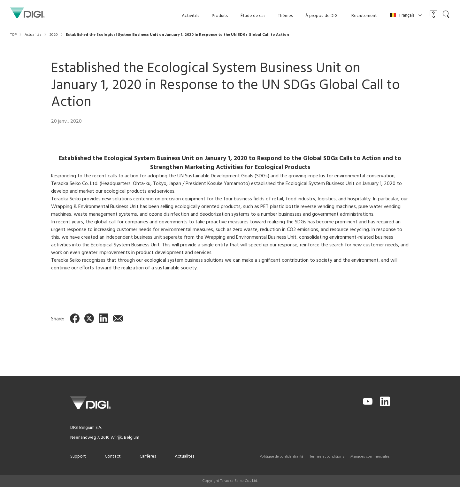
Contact (113, 456)
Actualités (184, 456)
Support (78, 456)
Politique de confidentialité (281, 456)
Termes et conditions (327, 456)
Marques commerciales (370, 456)
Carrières (148, 456)
